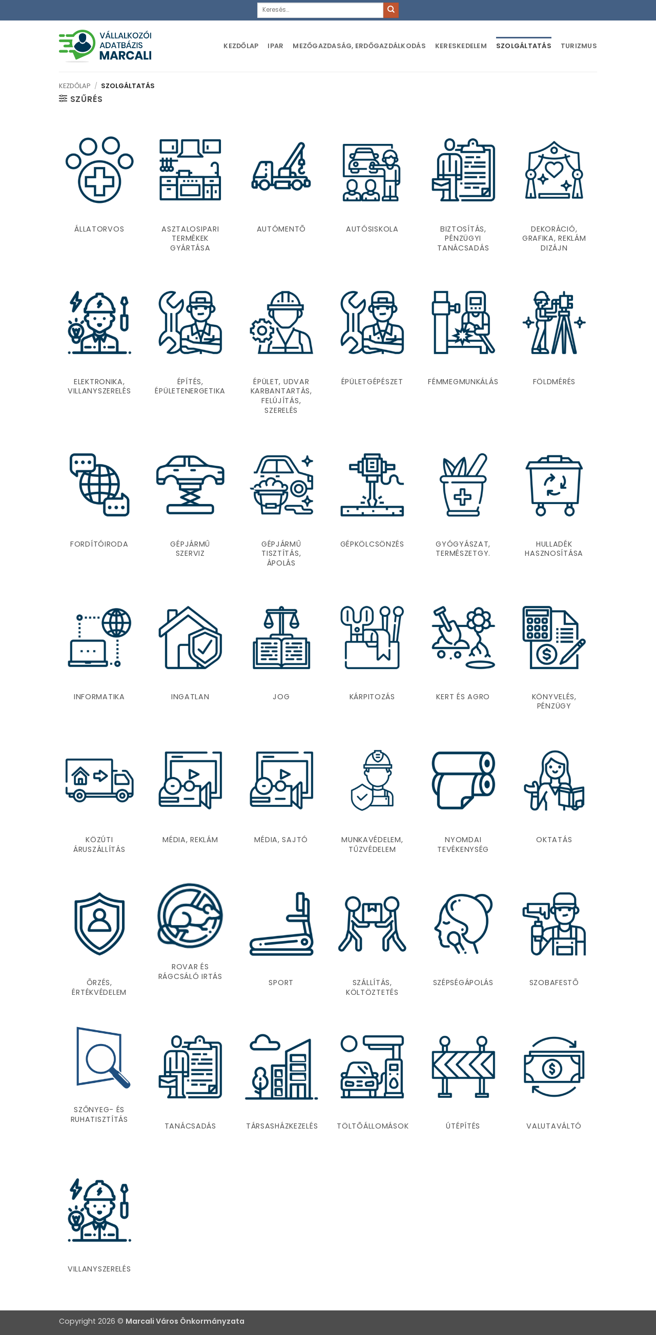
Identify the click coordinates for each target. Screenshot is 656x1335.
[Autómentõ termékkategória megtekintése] (281, 192)
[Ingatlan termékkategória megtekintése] (190, 655)
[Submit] (391, 10)
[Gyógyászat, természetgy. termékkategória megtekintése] (463, 507)
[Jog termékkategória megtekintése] (281, 655)
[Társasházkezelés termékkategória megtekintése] (281, 1085)
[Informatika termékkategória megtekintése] (99, 655)
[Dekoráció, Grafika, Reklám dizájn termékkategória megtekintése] (554, 192)
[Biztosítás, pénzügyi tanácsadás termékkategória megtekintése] (463, 192)
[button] (80, 99)
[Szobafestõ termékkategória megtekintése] (554, 942)
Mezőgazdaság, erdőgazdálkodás (359, 45)
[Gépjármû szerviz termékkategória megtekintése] (190, 507)
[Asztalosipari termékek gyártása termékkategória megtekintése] (190, 192)
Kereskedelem (461, 45)
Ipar (275, 45)
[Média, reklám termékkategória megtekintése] (190, 798)
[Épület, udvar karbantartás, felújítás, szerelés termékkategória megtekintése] (281, 350)
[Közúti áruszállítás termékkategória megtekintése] (99, 798)
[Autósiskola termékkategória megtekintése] (372, 192)
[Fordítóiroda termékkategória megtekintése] (99, 507)
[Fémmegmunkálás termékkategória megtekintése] (463, 350)
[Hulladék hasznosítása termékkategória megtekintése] (554, 507)
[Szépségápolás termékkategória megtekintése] (463, 942)
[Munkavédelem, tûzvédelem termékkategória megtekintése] (372, 798)
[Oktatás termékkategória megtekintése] (554, 798)
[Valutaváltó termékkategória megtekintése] (554, 1085)
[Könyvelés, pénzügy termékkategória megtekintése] (554, 655)
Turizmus (579, 45)
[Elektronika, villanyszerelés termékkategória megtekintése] (99, 350)
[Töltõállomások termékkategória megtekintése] (372, 1085)
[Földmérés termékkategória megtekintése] (554, 350)
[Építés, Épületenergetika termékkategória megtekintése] (190, 350)
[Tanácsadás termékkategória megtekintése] (190, 1085)
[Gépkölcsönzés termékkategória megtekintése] (372, 507)
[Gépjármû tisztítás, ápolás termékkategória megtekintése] (281, 507)
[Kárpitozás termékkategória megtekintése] (372, 655)
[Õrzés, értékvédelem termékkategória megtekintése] (99, 942)
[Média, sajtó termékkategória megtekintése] (281, 798)
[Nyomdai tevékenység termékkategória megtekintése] (463, 798)
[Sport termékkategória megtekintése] (281, 942)
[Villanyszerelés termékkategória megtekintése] (99, 1223)
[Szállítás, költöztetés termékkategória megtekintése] (372, 942)
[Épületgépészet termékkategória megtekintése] (372, 350)
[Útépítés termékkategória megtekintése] (463, 1085)
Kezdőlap (240, 45)
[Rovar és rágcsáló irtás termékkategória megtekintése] (190, 933)
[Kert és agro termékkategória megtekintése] (463, 655)
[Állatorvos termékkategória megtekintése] (99, 192)
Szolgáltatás (523, 45)
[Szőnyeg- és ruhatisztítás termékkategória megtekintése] (99, 1076)
